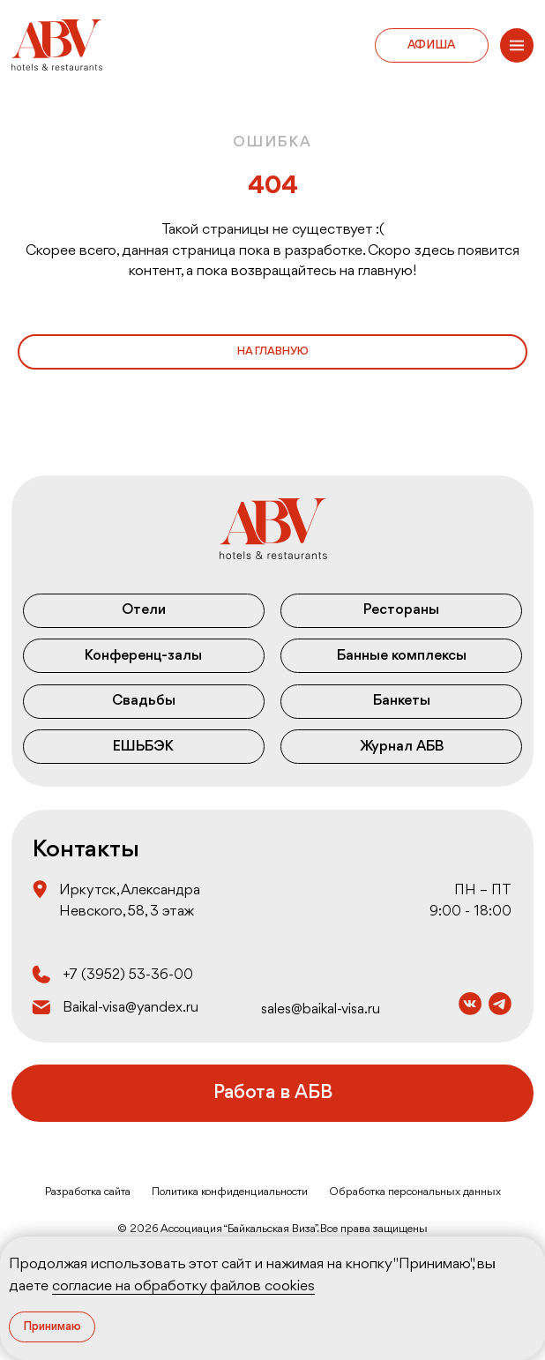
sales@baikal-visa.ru (320, 1009)
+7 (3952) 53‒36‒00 (128, 975)
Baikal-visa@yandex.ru (130, 1007)
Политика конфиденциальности (230, 1192)
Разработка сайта (88, 1192)
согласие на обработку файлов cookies (183, 1286)
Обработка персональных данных (415, 1192)
